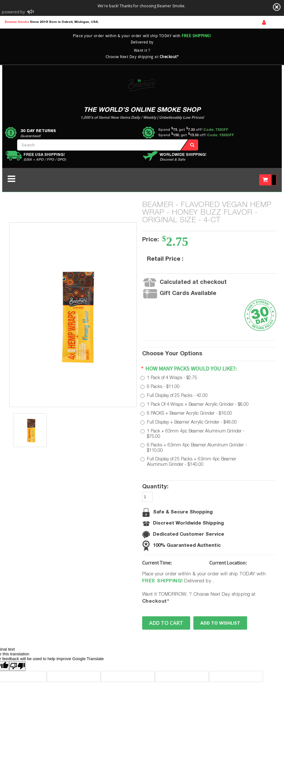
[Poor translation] (17, 666)
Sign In (263, 22)
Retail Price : (165, 259)
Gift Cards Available (188, 294)
